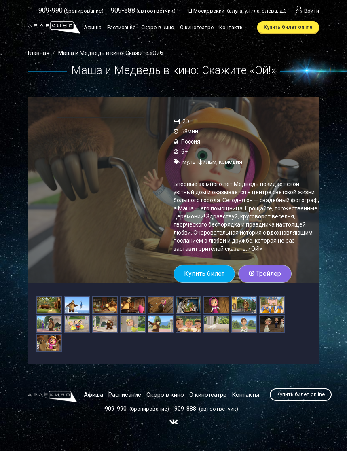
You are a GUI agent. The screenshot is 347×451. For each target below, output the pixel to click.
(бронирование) (71, 11)
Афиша (93, 27)
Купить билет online (288, 27)
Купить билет (204, 273)
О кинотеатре (197, 27)
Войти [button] (306, 11)
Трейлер (265, 273)
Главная (38, 53)
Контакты (231, 27)
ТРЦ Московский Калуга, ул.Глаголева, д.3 (235, 11)
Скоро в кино (157, 27)
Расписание (121, 27)
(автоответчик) (143, 11)
